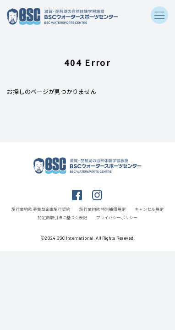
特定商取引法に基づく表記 (62, 217)
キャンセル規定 (149, 209)
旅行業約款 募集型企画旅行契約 (40, 209)
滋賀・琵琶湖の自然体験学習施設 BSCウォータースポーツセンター (63, 16)
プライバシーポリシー (116, 217)
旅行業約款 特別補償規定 (102, 209)
